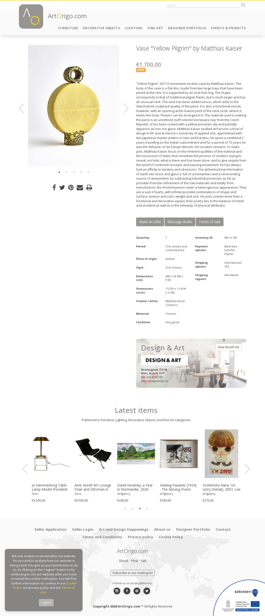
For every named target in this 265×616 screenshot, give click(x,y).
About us (162, 529)
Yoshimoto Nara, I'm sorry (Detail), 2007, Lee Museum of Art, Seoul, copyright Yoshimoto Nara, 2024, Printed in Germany (221, 487)
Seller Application (50, 529)
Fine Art (155, 28)
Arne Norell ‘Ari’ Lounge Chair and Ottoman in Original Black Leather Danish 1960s (93, 487)
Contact (223, 529)
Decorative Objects (101, 28)
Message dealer (179, 221)
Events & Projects (228, 28)
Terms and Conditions (102, 536)
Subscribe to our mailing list (132, 573)
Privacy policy (140, 536)
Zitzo (35, 493)
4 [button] (81, 172)
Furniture (68, 28)
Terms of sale (210, 221)
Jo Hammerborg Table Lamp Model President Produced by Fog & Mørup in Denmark (49, 487)
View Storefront (228, 347)
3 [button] (73, 172)
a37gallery (123, 493)
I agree (46, 602)
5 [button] (88, 172)
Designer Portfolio (187, 28)
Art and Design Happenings (124, 529)
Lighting (134, 28)
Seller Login (82, 529)
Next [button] (123, 108)
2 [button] (66, 172)
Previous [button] (24, 108)
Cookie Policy (171, 536)
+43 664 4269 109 (151, 377)
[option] (74, 105)
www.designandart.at (154, 381)
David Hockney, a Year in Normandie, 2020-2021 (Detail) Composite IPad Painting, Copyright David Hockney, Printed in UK (135, 487)
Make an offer (150, 221)
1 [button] (59, 172)
